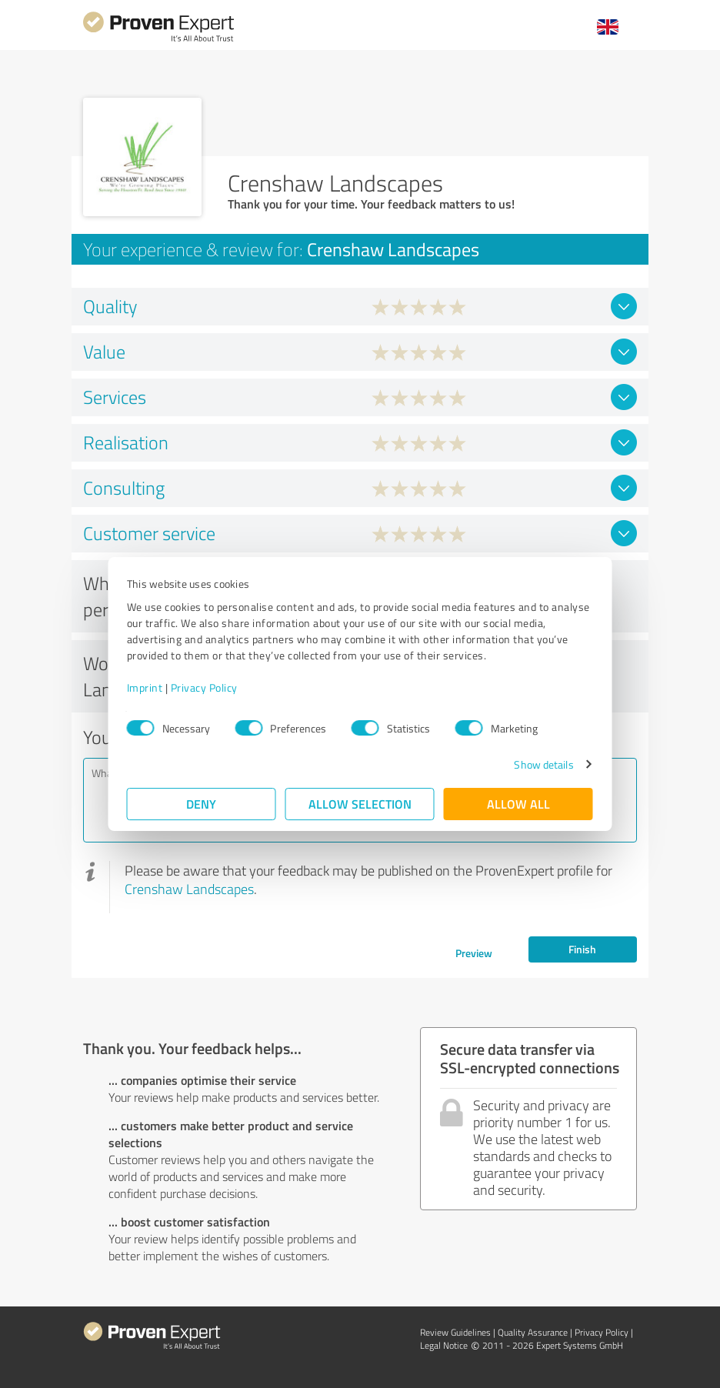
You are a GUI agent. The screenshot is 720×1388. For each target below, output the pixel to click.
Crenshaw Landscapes (189, 888)
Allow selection (360, 803)
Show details (543, 764)
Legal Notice (444, 1345)
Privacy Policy (204, 687)
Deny (202, 803)
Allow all (518, 803)
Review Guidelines (455, 1332)
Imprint (145, 687)
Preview (473, 953)
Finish (582, 949)
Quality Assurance (533, 1332)
